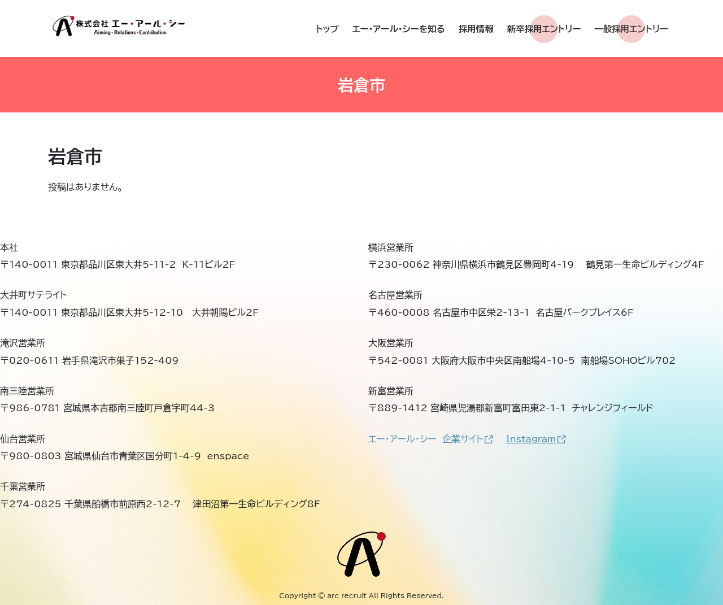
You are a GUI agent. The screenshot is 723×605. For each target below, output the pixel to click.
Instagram (536, 438)
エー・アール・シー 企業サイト (430, 438)
